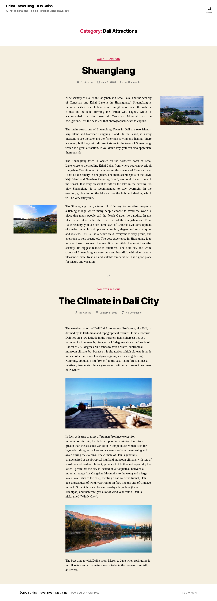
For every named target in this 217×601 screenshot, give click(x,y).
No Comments (132, 82)
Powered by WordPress (85, 592)
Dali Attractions (109, 59)
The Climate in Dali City (108, 301)
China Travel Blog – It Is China (48, 592)
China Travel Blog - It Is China (29, 6)
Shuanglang (108, 70)
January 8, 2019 (108, 312)
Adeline (88, 82)
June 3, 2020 (108, 82)
